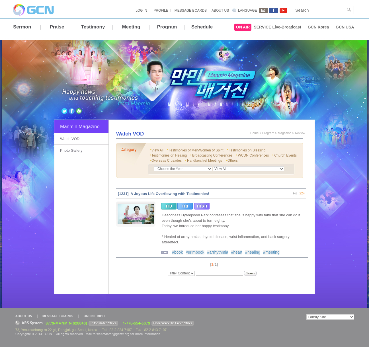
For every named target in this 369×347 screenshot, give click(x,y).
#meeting (271, 252)
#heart (236, 252)
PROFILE (160, 11)
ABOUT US (220, 11)
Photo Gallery (71, 150)
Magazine (285, 133)
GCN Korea (318, 27)
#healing (252, 252)
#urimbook (195, 252)
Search (349, 10)
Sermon (22, 27)
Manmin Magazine (80, 126)
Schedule (202, 27)
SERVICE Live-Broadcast (277, 27)
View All (157, 150)
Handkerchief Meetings (204, 161)
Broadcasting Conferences (212, 155)
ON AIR (243, 27)
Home (254, 133)
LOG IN (141, 11)
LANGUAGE (247, 11)
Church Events (285, 155)
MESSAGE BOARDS (191, 11)
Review (300, 133)
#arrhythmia (217, 252)
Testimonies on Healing (169, 155)
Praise (57, 27)
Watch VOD (69, 139)
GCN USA (345, 27)
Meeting (131, 27)
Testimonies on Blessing (247, 150)
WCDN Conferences (253, 155)
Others (232, 161)
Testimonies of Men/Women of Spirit (196, 150)
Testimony (93, 27)
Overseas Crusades (166, 161)
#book (177, 252)
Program (167, 27)
